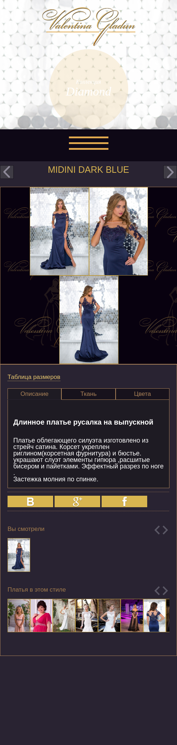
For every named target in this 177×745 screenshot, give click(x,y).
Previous (157, 530)
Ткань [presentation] (88, 393)
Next (165, 530)
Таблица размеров (34, 377)
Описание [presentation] (34, 393)
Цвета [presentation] (142, 393)
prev (7, 172)
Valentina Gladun (88, 26)
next (170, 172)
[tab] (34, 394)
